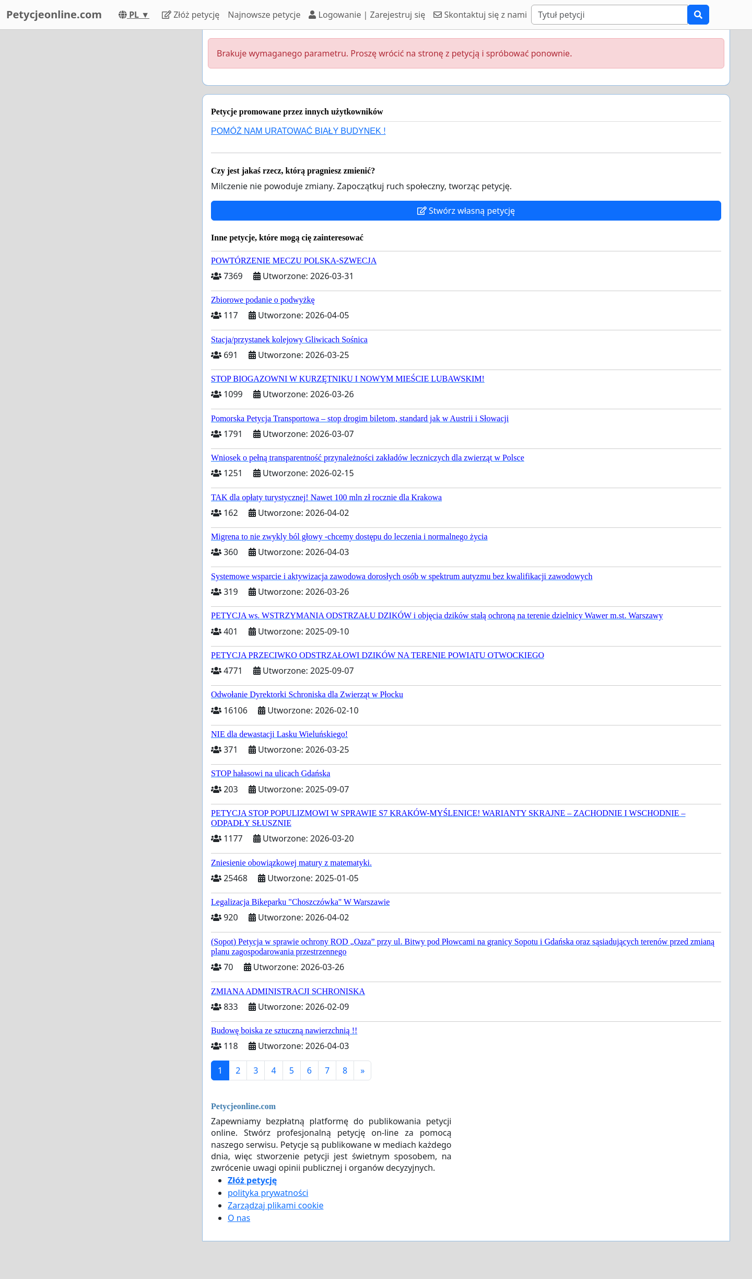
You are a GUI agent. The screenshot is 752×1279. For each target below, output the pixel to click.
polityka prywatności (268, 1193)
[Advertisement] (100, 186)
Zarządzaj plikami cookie (275, 1205)
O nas (239, 1218)
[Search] (609, 15)
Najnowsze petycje (264, 14)
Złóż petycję (190, 14)
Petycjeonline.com (54, 14)
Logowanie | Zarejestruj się (367, 14)
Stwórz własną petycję (466, 210)
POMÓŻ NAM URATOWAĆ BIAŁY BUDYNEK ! (298, 130)
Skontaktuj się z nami (480, 14)
